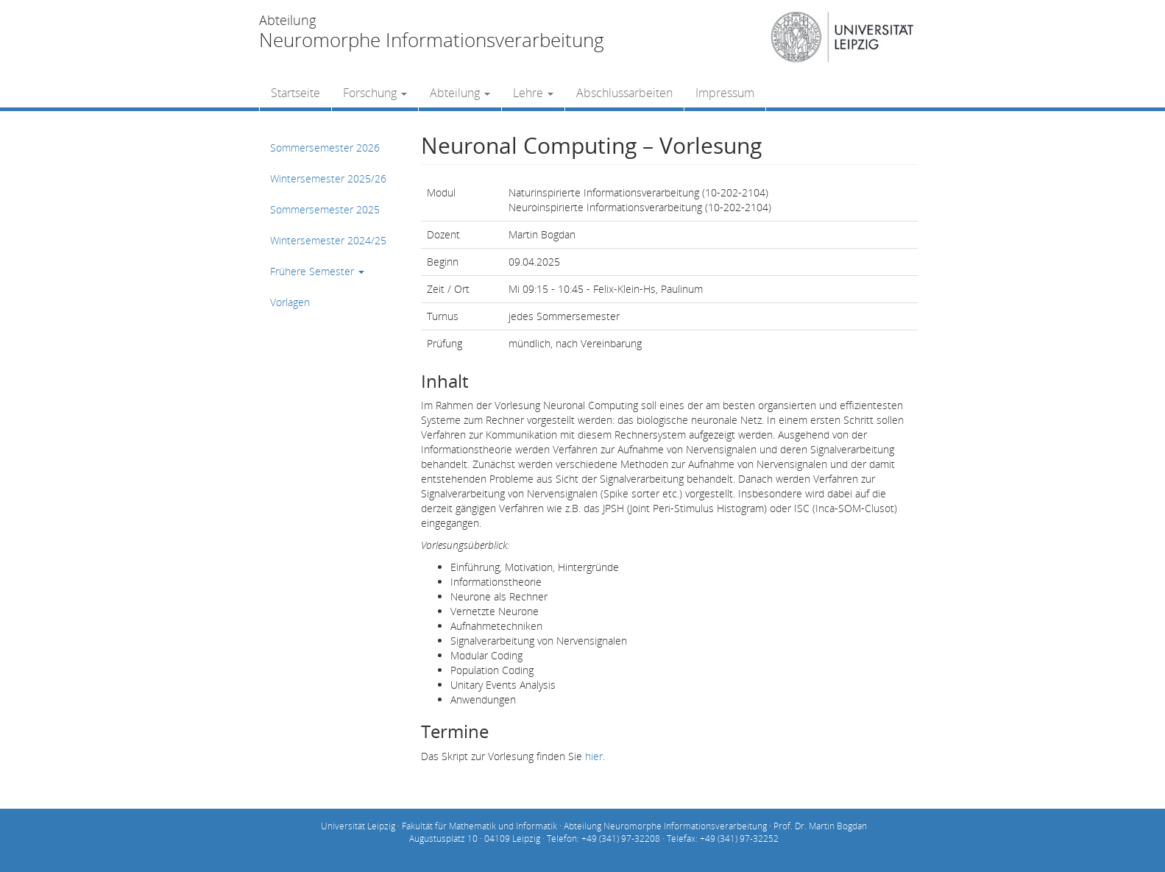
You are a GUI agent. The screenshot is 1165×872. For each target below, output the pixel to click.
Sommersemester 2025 (325, 209)
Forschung (375, 93)
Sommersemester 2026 (325, 148)
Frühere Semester (317, 271)
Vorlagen (290, 302)
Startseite (295, 93)
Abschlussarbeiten (624, 93)
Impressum (724, 93)
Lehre (533, 93)
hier (594, 756)
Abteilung (460, 93)
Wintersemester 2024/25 (328, 240)
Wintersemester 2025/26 (328, 178)
